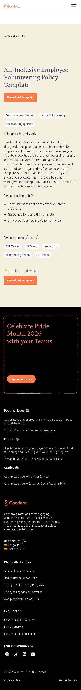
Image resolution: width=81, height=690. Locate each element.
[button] (74, 6)
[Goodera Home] (12, 6)
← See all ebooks (14, 36)
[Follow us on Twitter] (16, 654)
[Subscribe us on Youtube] (33, 654)
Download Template (20, 97)
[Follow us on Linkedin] (24, 654)
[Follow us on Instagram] (7, 654)
